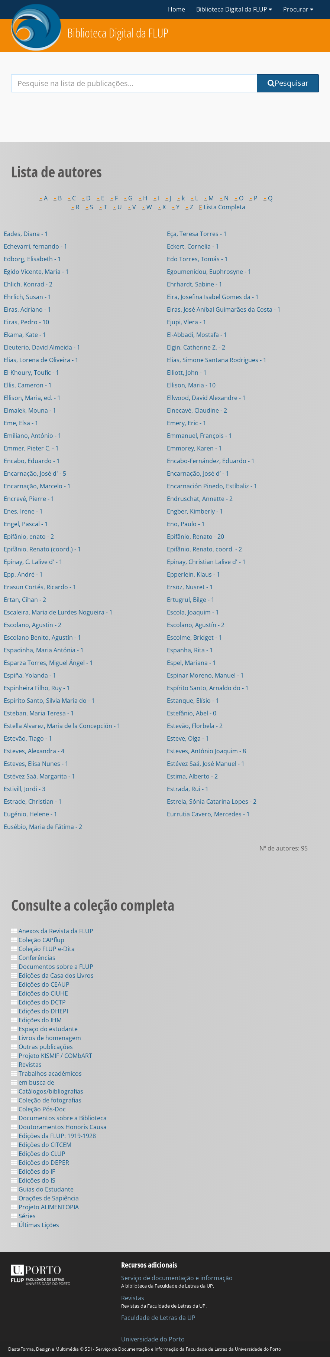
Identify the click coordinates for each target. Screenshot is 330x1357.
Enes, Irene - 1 (23, 511)
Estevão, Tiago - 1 (28, 738)
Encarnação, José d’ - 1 (198, 473)
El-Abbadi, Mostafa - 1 (197, 335)
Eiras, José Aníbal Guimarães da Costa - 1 (224, 309)
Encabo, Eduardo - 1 (32, 461)
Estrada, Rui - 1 (187, 789)
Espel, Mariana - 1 (191, 663)
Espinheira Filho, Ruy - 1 (37, 688)
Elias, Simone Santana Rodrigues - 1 (216, 360)
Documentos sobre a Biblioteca (59, 1118)
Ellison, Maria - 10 (191, 385)
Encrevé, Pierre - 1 (29, 499)
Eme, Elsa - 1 (21, 423)
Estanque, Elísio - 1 (193, 700)
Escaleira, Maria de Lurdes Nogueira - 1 (58, 612)
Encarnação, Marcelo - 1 (37, 486)
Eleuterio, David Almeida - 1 (42, 347)
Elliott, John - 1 (187, 372)
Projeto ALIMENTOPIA (45, 1207)
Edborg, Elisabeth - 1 (32, 259)
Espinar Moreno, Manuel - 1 (205, 675)
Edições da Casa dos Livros (52, 975)
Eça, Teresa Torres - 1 (197, 234)
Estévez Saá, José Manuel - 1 (206, 764)
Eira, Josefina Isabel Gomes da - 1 (213, 297)
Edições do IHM (36, 1020)
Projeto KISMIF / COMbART (51, 1056)
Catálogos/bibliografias (47, 1091)
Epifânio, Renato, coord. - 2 (204, 549)
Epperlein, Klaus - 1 (193, 574)
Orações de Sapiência (45, 1198)
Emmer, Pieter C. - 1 (31, 448)
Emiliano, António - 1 (32, 436)
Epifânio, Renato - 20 (195, 536)
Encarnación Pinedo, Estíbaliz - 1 (212, 486)
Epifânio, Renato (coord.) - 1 (42, 549)
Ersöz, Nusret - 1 (190, 587)
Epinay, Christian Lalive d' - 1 (206, 562)
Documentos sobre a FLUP (52, 967)
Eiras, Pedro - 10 (26, 322)
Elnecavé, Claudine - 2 (197, 410)
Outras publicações (42, 1047)
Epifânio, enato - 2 (29, 536)
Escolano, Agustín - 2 (195, 625)
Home (176, 9)
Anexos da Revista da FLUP (52, 931)
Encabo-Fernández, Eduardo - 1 (211, 461)
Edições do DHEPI (39, 1011)
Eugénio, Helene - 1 (30, 814)
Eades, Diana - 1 (26, 234)
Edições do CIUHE (39, 993)
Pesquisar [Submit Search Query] (288, 83)
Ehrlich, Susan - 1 (27, 297)
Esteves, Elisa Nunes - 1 (36, 764)
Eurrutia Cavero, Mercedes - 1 (208, 814)
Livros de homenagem (46, 1038)
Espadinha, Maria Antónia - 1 (44, 650)
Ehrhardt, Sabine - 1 (194, 284)
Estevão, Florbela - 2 (195, 726)
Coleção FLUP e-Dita (43, 949)
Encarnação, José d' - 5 (35, 473)
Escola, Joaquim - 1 (193, 612)
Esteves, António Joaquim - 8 (206, 751)
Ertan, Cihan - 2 (25, 600)
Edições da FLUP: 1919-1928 (53, 1136)
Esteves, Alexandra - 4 (34, 751)
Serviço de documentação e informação (177, 1278)
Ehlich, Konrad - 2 (28, 284)
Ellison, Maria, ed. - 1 (32, 398)
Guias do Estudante (42, 1189)
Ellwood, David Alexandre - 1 (206, 398)
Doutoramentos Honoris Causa (59, 1127)
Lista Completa (222, 207)
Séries (23, 1216)
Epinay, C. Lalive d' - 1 (33, 562)
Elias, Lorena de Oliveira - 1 (41, 360)
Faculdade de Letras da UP (158, 1318)
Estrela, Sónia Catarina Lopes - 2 (211, 801)
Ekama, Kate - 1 (25, 335)
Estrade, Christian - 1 (33, 801)
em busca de (32, 1082)
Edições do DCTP (38, 1002)
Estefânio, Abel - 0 (191, 713)
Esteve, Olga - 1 (188, 738)
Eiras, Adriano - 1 (27, 309)
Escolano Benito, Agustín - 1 (42, 637)
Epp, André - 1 (23, 574)
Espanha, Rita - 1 (190, 650)
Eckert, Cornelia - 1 (193, 246)
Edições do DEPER (40, 1162)
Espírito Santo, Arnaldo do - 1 (208, 688)
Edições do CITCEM (41, 1145)
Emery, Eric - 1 (186, 423)
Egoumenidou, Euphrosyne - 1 (209, 272)
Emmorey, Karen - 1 (194, 448)
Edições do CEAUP (40, 984)
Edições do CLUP (38, 1154)
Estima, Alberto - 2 (192, 776)
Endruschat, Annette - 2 (200, 499)
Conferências (33, 958)
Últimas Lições (35, 1225)
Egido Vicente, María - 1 (36, 272)
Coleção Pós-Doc (38, 1109)
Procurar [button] (298, 9)
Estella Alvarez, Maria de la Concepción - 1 (62, 726)
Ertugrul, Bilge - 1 (190, 600)
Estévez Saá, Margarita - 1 (39, 776)
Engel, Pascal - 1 (26, 524)
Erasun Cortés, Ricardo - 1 (40, 587)
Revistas (26, 1065)
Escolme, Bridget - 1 (194, 637)
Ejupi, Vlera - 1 (186, 322)
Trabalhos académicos (46, 1073)
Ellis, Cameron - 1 (28, 385)
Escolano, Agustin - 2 (32, 625)
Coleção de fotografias (46, 1100)
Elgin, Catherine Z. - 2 (196, 347)
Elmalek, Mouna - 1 (30, 410)
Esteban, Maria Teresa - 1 (39, 713)
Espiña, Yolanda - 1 (30, 675)
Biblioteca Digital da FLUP (117, 32)
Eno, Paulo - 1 (186, 524)
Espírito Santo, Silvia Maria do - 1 (49, 700)
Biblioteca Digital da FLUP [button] (234, 9)
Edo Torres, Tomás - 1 (197, 259)
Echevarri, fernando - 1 (35, 246)
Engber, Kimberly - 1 (195, 511)
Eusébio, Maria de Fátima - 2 (43, 827)
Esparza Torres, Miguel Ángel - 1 (48, 663)
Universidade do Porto (153, 1339)
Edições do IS (33, 1180)
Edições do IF (33, 1171)
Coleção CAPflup (37, 940)
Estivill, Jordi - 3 (24, 789)
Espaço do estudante (44, 1029)
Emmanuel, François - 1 (199, 436)
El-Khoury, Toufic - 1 (31, 372)
